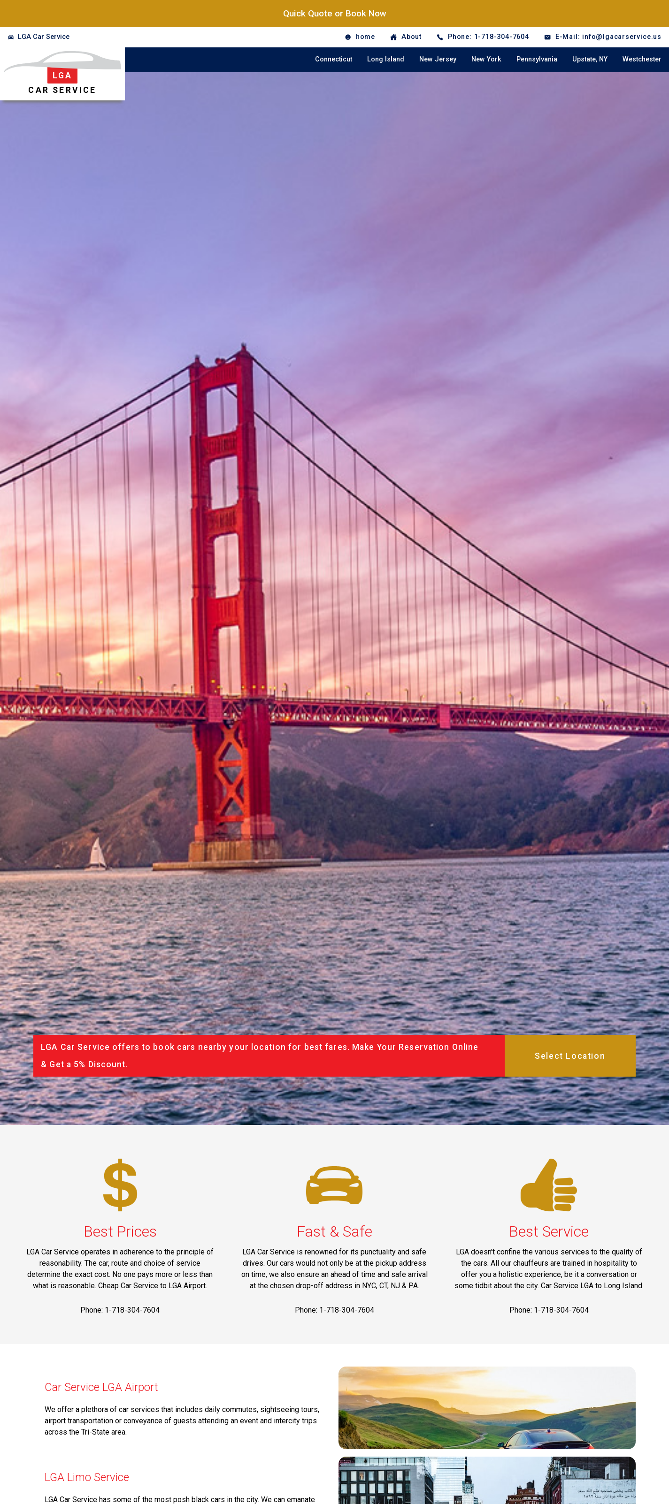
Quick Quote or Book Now (334, 13)
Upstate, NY (589, 59)
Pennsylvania (536, 59)
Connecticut (333, 59)
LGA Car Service (43, 37)
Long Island (385, 59)
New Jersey (437, 59)
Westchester (642, 59)
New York (486, 59)
